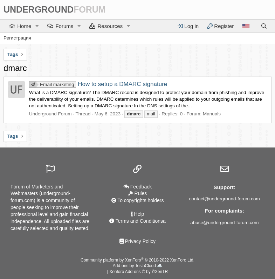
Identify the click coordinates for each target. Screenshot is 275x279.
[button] (37, 26)
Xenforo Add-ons (138, 271)
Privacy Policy (137, 241)
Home (24, 26)
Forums (64, 26)
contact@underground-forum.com (224, 198)
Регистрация (17, 38)
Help (137, 214)
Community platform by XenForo (137, 260)
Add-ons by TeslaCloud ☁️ (138, 265)
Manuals (212, 113)
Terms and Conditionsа (137, 221)
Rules (137, 193)
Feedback (137, 186)
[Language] (246, 26)
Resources (110, 26)
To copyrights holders (137, 200)
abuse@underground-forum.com (224, 222)
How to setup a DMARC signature (98, 84)
